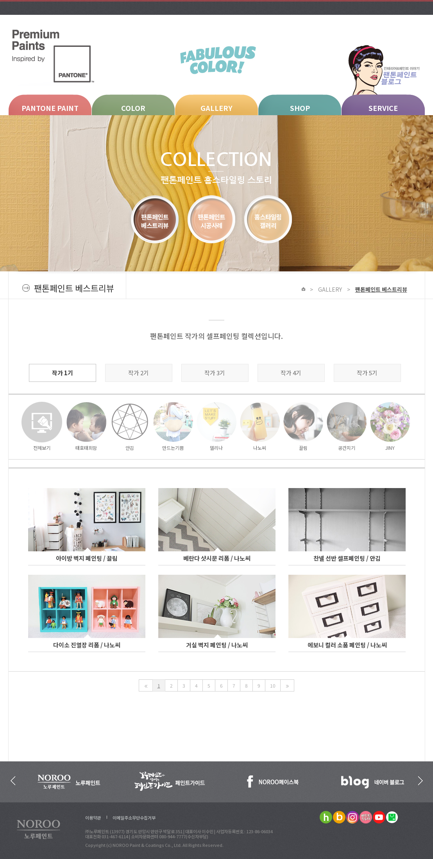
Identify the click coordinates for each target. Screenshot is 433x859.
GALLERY (216, 108)
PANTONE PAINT (50, 108)
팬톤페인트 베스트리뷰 (381, 289)
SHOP (300, 108)
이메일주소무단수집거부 (134, 817)
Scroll (386, 718)
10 (273, 685)
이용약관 (93, 817)
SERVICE (383, 108)
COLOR (133, 108)
